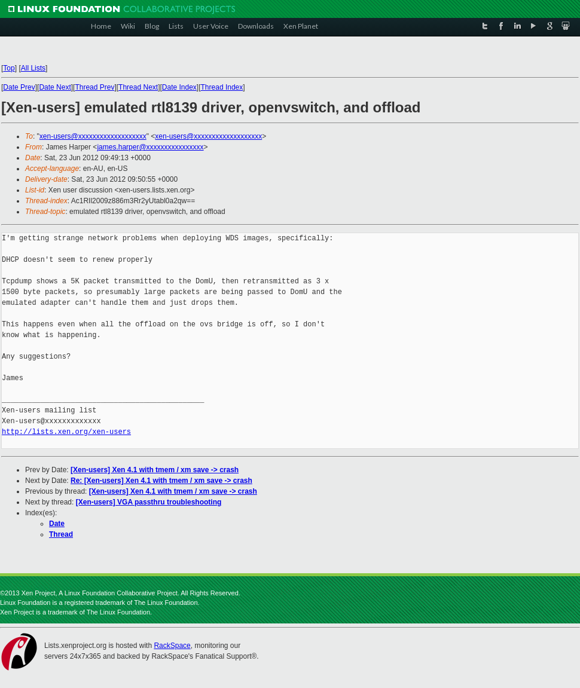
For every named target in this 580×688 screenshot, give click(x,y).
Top (8, 68)
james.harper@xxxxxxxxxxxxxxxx (150, 147)
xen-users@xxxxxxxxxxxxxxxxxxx (92, 136)
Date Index (179, 87)
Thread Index (222, 87)
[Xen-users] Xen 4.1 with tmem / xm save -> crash (155, 470)
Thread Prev (94, 87)
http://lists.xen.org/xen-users (66, 432)
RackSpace (172, 645)
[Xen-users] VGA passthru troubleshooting (149, 502)
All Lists (33, 68)
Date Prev (19, 87)
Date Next (55, 87)
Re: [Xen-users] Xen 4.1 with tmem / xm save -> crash (161, 480)
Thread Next (138, 87)
